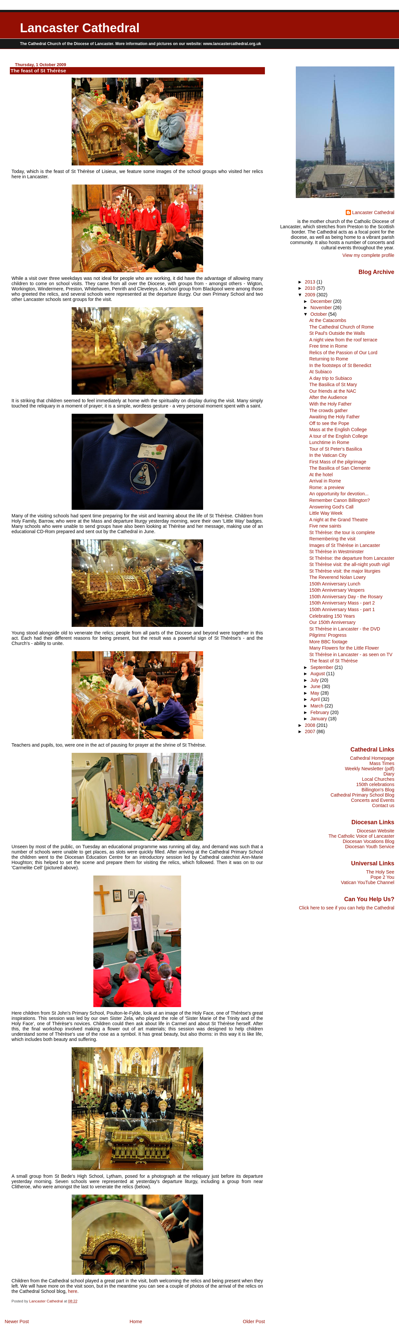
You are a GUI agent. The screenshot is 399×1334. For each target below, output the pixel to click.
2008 (311, 725)
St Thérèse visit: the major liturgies (344, 571)
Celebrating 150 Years (332, 616)
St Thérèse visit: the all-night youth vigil (349, 564)
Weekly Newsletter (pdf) (369, 768)
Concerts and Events (372, 800)
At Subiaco (320, 371)
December (321, 301)
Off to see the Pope (329, 423)
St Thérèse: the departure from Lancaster (351, 558)
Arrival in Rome (325, 480)
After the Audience (328, 397)
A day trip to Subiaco (330, 378)
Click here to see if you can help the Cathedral (346, 907)
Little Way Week (325, 513)
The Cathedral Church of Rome (341, 327)
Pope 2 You (382, 877)
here (73, 1291)
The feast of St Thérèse (333, 660)
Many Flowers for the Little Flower (344, 648)
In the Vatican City (328, 455)
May (315, 693)
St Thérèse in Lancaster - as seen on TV (350, 654)
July (315, 680)
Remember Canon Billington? (339, 500)
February (320, 712)
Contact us (383, 805)
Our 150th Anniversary (332, 622)
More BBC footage (328, 641)
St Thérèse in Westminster (336, 551)
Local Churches (378, 779)
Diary (389, 774)
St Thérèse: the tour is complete (342, 532)
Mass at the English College (338, 429)
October (319, 314)
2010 (311, 288)
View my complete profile (368, 255)
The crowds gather (328, 410)
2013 (311, 281)
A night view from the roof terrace (343, 339)
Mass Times (381, 763)
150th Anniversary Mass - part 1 (342, 609)
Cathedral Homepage (372, 758)
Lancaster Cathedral (80, 28)
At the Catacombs (327, 320)
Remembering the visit (332, 538)
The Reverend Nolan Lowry (337, 577)
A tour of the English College (338, 436)
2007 (311, 731)
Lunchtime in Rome (329, 442)
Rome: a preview (326, 487)
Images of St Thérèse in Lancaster (344, 545)
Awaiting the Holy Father (334, 416)
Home (135, 1321)
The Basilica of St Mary (333, 384)
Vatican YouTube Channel (367, 882)
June (316, 686)
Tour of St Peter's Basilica (335, 449)
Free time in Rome (328, 346)
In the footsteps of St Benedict (340, 365)
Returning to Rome (328, 358)
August (318, 673)
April (315, 699)
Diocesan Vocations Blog (368, 841)
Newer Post (17, 1321)
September (322, 667)
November (321, 307)
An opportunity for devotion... (339, 493)
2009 (311, 294)
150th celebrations (375, 784)
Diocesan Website (375, 830)
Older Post (254, 1321)
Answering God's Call (331, 506)
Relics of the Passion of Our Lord (343, 352)
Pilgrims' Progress (327, 635)
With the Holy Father (330, 404)
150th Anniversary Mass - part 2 (342, 602)
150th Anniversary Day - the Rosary (346, 596)
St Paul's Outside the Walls (337, 333)
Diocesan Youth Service (369, 846)
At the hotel (321, 474)
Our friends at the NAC (332, 391)
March (317, 705)
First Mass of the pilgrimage (337, 461)
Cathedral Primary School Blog (362, 795)
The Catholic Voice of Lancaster (361, 836)
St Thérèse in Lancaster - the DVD (344, 628)
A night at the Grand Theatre (338, 519)
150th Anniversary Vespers (336, 590)
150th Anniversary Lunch (334, 583)
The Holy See (380, 872)
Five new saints (325, 526)
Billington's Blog (378, 789)
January (319, 718)
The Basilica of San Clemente (339, 468)
